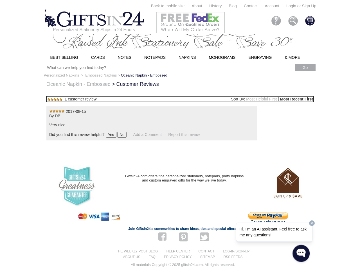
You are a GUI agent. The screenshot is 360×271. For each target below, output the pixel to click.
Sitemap (207, 257)
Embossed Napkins (101, 75)
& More (292, 57)
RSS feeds (232, 257)
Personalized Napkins (61, 75)
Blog (233, 6)
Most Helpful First (261, 99)
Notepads (155, 57)
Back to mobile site (168, 6)
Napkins (187, 57)
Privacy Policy (178, 257)
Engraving (260, 57)
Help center (178, 251)
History (215, 6)
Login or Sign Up (301, 6)
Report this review (184, 134)
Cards (98, 57)
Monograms (222, 57)
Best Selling (64, 57)
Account (272, 6)
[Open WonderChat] (301, 253)
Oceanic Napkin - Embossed (78, 84)
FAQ (152, 257)
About (197, 6)
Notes (124, 57)
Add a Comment (147, 134)
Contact (251, 6)
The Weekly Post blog (137, 251)
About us (131, 257)
